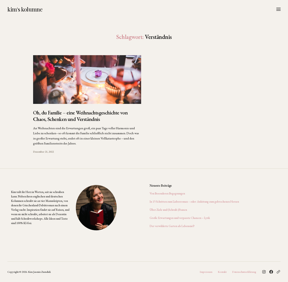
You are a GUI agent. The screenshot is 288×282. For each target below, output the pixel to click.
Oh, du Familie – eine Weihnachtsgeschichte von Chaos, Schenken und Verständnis (80, 115)
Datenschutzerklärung (244, 271)
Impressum (206, 271)
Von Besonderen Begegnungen (167, 193)
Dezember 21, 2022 (43, 151)
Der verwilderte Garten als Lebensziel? (172, 226)
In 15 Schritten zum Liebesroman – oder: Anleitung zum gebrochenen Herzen (194, 201)
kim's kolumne (24, 9)
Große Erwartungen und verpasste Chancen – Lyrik (180, 218)
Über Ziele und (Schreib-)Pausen (168, 210)
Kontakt (222, 271)
